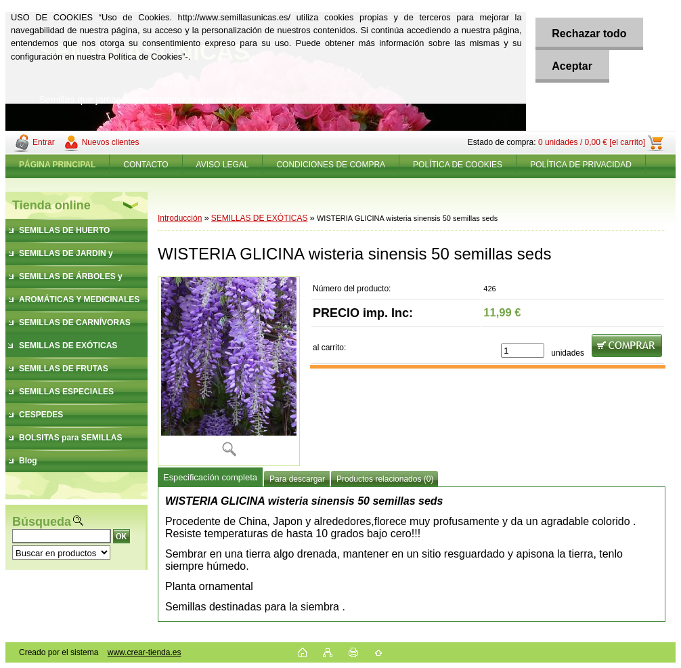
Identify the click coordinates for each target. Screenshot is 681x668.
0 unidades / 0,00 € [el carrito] (591, 142)
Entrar (43, 142)
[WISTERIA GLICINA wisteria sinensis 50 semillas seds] (228, 371)
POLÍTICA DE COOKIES (457, 164)
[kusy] (522, 350)
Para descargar (297, 479)
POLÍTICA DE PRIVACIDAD (581, 164)
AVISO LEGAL (222, 164)
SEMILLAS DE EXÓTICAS (259, 218)
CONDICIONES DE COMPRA (330, 164)
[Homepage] (57, 164)
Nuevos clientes (110, 142)
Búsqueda (41, 521)
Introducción (180, 218)
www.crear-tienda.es (144, 652)
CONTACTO (145, 164)
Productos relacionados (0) (384, 479)
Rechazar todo (589, 33)
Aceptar (572, 66)
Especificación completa (210, 477)
